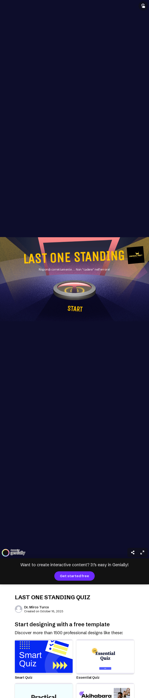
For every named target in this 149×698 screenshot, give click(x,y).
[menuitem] (142, 552)
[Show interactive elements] (143, 5)
